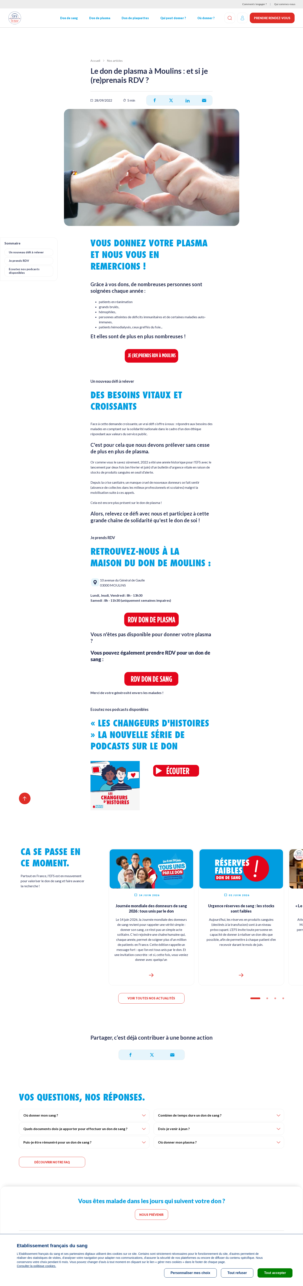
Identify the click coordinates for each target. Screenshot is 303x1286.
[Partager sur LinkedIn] (187, 100)
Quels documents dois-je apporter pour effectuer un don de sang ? (75, 1129)
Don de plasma (99, 18)
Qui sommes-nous (284, 4)
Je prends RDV (19, 260)
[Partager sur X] (171, 100)
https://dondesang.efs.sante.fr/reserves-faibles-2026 (241, 976)
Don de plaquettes (135, 18)
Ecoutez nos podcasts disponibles (24, 270)
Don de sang (69, 18)
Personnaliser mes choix (190, 1273)
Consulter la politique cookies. (36, 1266)
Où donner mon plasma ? (177, 1143)
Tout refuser (237, 1273)
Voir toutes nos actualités (151, 999)
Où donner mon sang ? (40, 1116)
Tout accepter (275, 1273)
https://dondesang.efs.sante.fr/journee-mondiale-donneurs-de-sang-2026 (151, 976)
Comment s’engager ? (254, 4)
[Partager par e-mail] (204, 100)
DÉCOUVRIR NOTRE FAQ (52, 1163)
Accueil (95, 60)
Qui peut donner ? (173, 18)
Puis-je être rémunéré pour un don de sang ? (57, 1143)
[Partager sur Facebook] (155, 100)
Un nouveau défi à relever (26, 252)
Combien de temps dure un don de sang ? (190, 1116)
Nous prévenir (152, 1215)
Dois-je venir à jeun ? (174, 1129)
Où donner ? (206, 18)
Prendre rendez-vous (272, 18)
